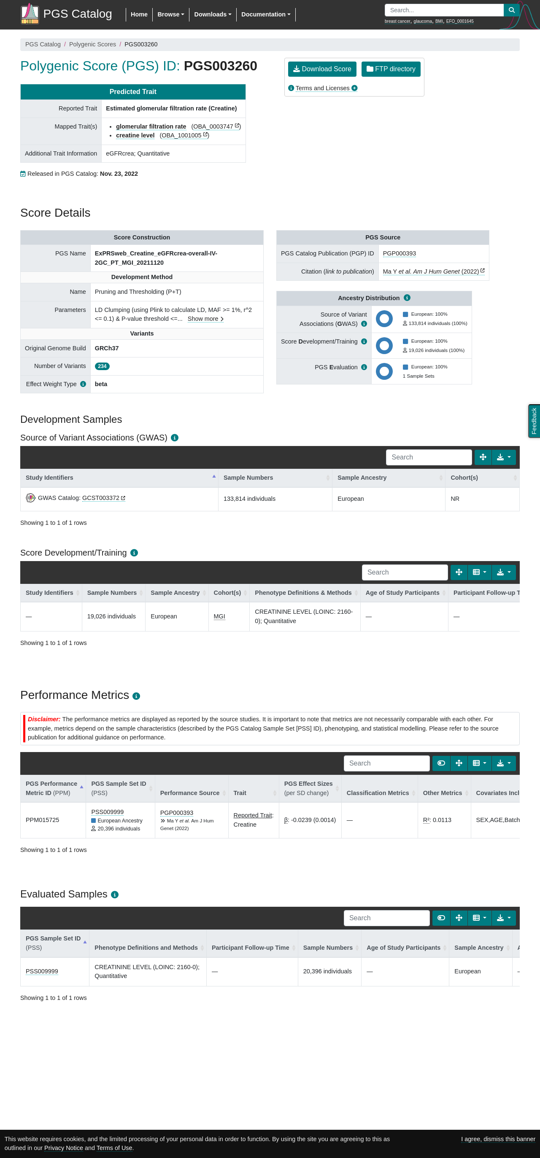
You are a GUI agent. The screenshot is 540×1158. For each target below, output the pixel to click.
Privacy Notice (63, 1148)
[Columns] (479, 572)
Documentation (263, 14)
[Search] (429, 457)
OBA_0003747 (213, 126)
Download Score (322, 69)
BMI (439, 21)
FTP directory (391, 69)
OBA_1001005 (181, 135)
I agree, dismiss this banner (498, 1139)
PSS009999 (107, 812)
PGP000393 (399, 253)
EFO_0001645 (460, 21)
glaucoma (423, 21)
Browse (168, 14)
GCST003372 (100, 497)
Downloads (210, 14)
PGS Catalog (43, 44)
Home (139, 14)
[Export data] (503, 457)
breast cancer (397, 21)
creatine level (135, 135)
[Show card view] (441, 763)
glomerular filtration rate (151, 126)
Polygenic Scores (92, 44)
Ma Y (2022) (431, 271)
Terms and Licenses (323, 88)
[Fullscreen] (483, 457)
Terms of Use (114, 1148)
